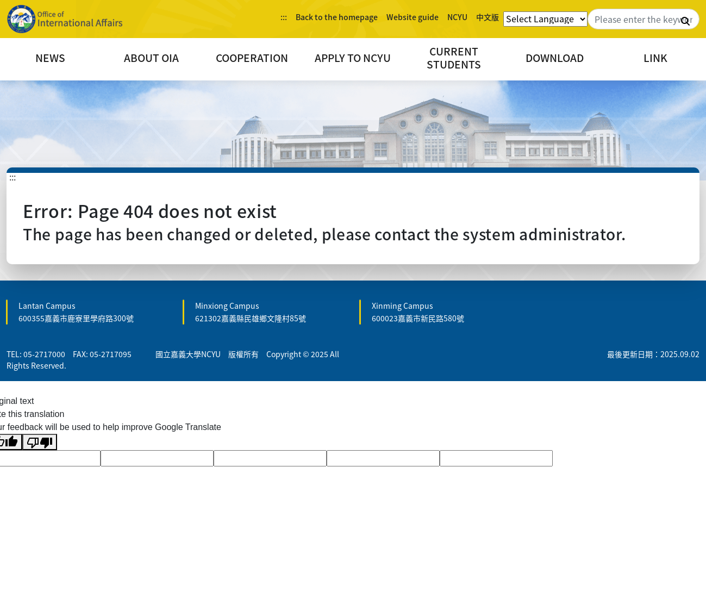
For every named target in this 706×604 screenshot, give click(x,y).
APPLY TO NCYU (353, 57)
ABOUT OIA (151, 57)
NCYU (457, 16)
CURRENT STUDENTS (454, 57)
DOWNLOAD (555, 57)
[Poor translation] (39, 442)
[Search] (643, 19)
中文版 (487, 16)
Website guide (412, 16)
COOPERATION (252, 57)
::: (283, 16)
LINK (655, 57)
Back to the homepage (337, 16)
